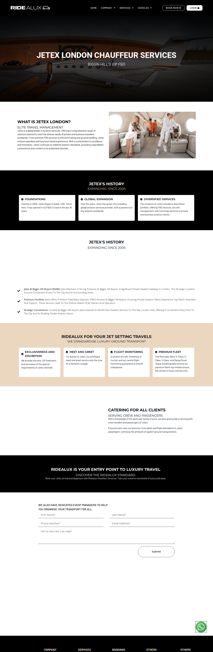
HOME (93, 7)
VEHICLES (145, 8)
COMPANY (108, 8)
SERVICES (126, 8)
